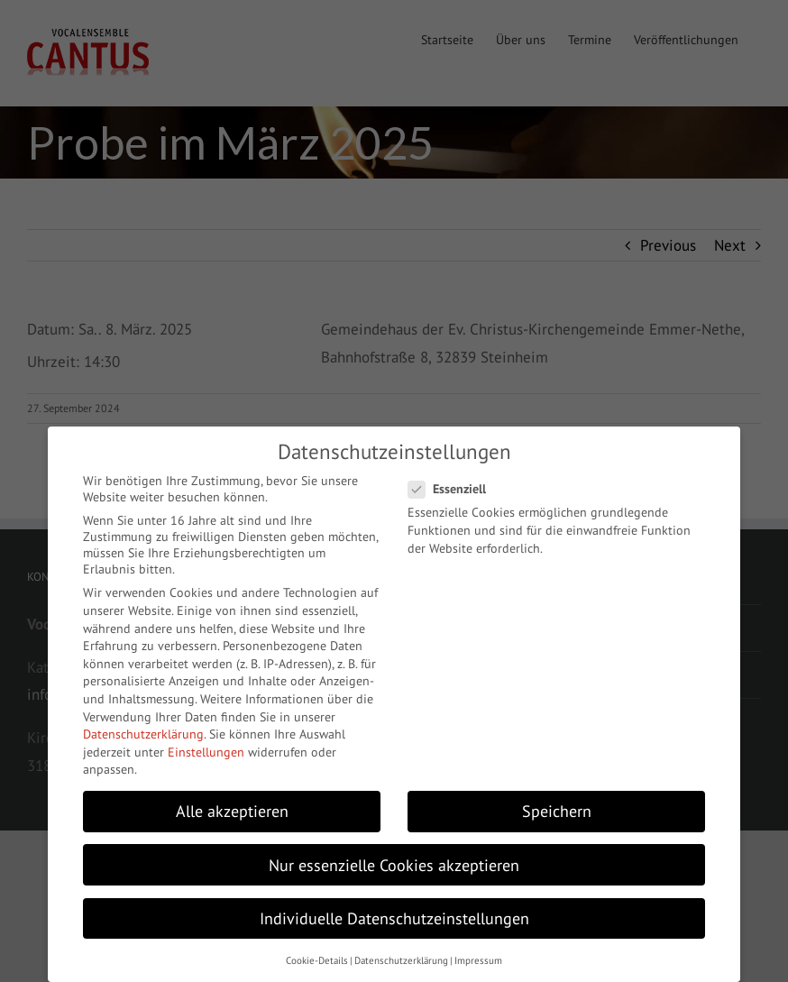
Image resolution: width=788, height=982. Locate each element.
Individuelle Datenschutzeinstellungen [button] (394, 918)
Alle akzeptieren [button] (232, 811)
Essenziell (454, 489)
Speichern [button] (556, 811)
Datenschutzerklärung (143, 734)
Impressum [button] (478, 960)
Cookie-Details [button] (317, 960)
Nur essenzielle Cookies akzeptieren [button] (394, 865)
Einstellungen (206, 752)
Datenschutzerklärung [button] (401, 960)
